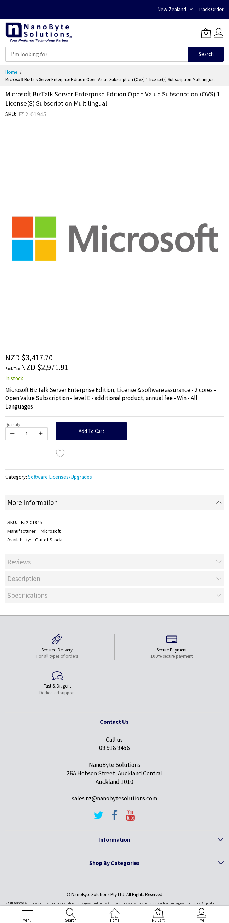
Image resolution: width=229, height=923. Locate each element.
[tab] (114, 502)
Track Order (211, 9)
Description (23, 578)
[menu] (27, 913)
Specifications (27, 595)
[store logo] (38, 32)
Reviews (19, 562)
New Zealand (171, 9)
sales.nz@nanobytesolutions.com (114, 798)
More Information (32, 502)
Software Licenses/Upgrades (60, 476)
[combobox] (96, 54)
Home (11, 72)
